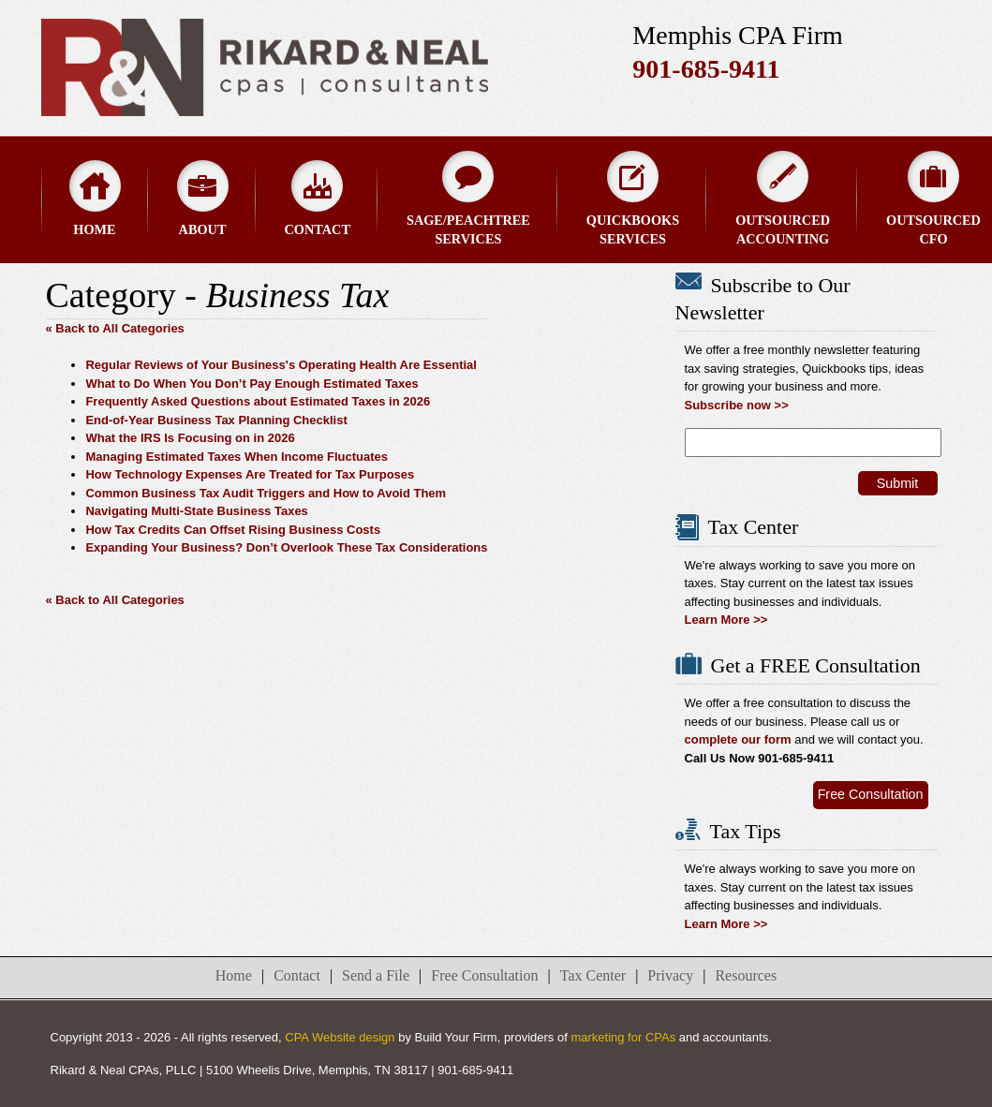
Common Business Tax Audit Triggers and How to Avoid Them (265, 493)
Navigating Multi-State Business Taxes (196, 511)
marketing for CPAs (622, 1037)
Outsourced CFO (933, 198)
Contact (317, 198)
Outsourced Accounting (782, 198)
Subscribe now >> (737, 405)
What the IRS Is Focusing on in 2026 (189, 438)
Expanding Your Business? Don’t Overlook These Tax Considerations (286, 547)
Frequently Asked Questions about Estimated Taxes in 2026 (257, 401)
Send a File (375, 975)
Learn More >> (726, 620)
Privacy (670, 975)
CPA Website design (339, 1037)
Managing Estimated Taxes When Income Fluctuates (236, 457)
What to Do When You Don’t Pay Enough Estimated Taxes (251, 383)
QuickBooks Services (632, 198)
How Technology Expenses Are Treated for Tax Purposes (249, 474)
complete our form (738, 739)
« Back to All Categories (115, 328)
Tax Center (593, 975)
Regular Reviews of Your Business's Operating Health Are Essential (281, 365)
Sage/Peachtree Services (468, 198)
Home (95, 198)
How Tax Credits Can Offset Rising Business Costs (232, 530)
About (203, 198)
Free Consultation (871, 794)
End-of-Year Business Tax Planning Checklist (216, 420)
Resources (746, 975)
